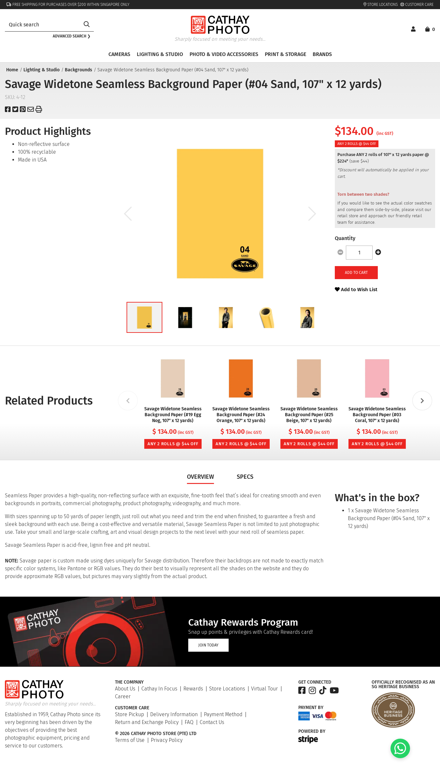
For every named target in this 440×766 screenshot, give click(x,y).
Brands (322, 54)
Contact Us (212, 722)
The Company (129, 682)
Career (123, 696)
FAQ (189, 722)
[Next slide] (422, 400)
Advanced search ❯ (72, 36)
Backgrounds (78, 70)
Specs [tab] (245, 476)
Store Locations (380, 4)
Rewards (193, 689)
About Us (125, 689)
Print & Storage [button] (285, 54)
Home (11, 70)
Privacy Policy (166, 740)
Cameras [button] (119, 54)
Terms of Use (130, 740)
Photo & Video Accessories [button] (224, 54)
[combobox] (42, 24)
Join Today (208, 645)
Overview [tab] (200, 476)
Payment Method (223, 714)
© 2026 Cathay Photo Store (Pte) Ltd (155, 733)
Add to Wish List (356, 289)
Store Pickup (129, 714)
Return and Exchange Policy (146, 722)
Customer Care (416, 4)
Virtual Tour (264, 689)
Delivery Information (174, 714)
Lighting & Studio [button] (160, 54)
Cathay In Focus (159, 689)
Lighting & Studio (41, 70)
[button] (144, 317)
